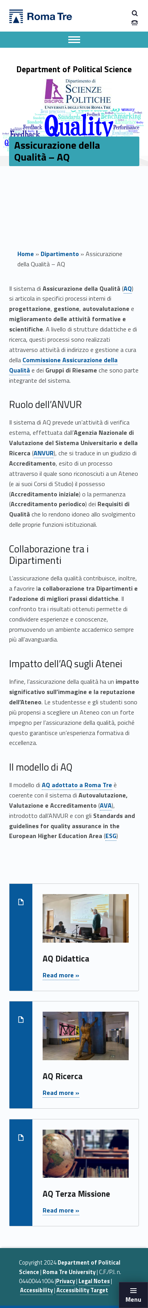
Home (25, 253)
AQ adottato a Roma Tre (77, 785)
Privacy (65, 1281)
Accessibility (36, 1290)
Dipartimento (60, 253)
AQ (128, 288)
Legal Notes (94, 1281)
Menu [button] (133, 1299)
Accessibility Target (82, 1290)
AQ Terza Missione (76, 1193)
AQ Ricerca (62, 1076)
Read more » (61, 975)
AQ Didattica (66, 958)
